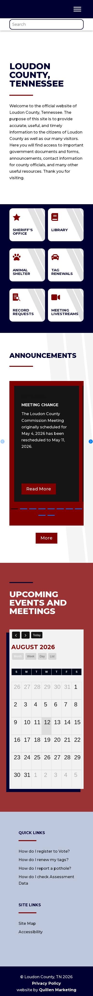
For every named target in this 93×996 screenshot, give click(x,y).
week (30, 656)
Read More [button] (38, 489)
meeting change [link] (39, 405)
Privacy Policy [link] (46, 983)
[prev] (16, 635)
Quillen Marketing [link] (57, 990)
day (42, 656)
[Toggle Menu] (77, 9)
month (18, 656)
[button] (14, 508)
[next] (25, 635)
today (37, 635)
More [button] (46, 538)
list (52, 656)
